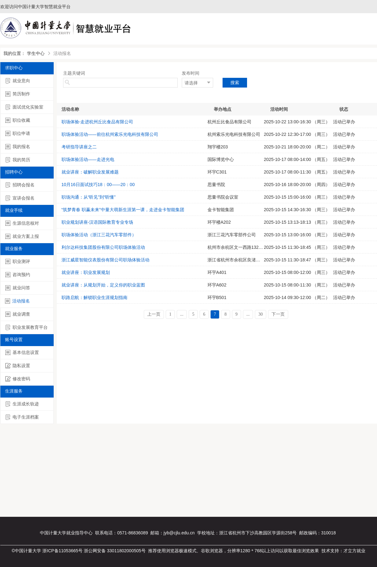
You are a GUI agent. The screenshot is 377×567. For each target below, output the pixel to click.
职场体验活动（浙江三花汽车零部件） (99, 234)
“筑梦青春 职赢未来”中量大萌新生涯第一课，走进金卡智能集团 (123, 209)
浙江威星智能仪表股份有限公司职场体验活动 (105, 259)
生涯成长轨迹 (22, 404)
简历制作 (17, 94)
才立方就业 (354, 550)
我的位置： (14, 53)
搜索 (234, 82)
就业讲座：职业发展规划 (86, 272)
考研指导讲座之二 (79, 146)
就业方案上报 (22, 236)
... (182, 314)
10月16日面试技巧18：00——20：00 (98, 184)
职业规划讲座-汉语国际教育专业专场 (97, 222)
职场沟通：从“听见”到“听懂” (89, 197)
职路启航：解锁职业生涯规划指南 (94, 297)
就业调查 (17, 314)
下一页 (278, 314)
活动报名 (17, 301)
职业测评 (17, 261)
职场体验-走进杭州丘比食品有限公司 (97, 121)
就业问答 (17, 288)
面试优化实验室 (24, 107)
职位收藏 (17, 120)
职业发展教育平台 (26, 327)
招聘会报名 (20, 185)
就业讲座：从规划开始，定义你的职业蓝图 (103, 284)
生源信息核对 (22, 223)
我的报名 (17, 146)
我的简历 (17, 160)
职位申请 (17, 133)
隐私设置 (17, 365)
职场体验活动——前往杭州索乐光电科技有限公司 (110, 134)
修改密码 (17, 379)
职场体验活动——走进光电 (88, 159)
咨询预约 (17, 274)
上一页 (153, 314)
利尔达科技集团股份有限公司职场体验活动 (103, 247)
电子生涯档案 (22, 417)
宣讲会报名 (20, 198)
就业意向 (17, 80)
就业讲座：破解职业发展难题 (90, 171)
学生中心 (36, 53)
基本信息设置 (22, 352)
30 (260, 314)
